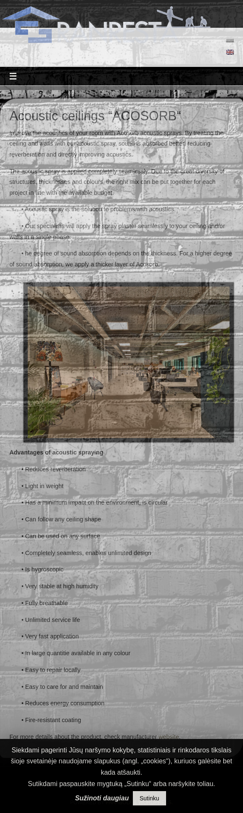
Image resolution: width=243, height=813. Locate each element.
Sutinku (149, 798)
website (168, 736)
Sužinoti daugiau (102, 798)
